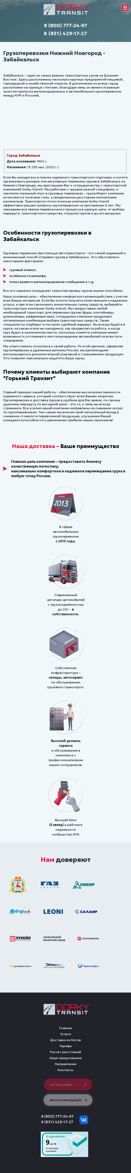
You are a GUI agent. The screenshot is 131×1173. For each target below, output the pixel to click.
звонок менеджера (69, 1100)
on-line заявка (69, 1084)
